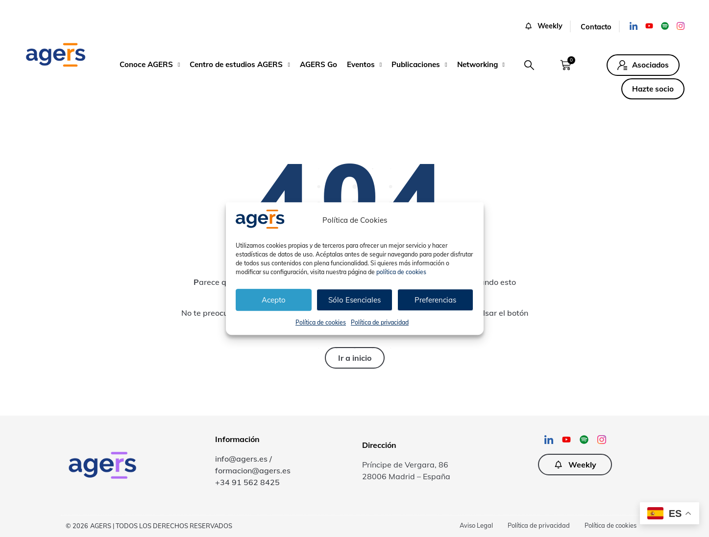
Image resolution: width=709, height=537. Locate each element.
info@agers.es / (243, 459)
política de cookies (401, 272)
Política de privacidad (380, 322)
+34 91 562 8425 (247, 482)
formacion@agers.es (253, 470)
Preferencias (435, 299)
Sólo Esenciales (354, 299)
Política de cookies (320, 322)
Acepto (274, 299)
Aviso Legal (476, 525)
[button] (529, 65)
